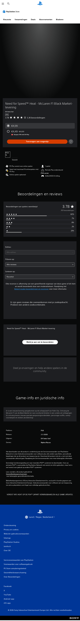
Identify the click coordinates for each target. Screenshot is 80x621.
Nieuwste (7, 19)
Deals (33, 19)
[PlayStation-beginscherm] (40, 3)
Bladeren (60, 19)
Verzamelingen (21, 19)
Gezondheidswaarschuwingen (16, 474)
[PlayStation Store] (11, 11)
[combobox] (40, 252)
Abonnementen (45, 19)
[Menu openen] (3, 3)
